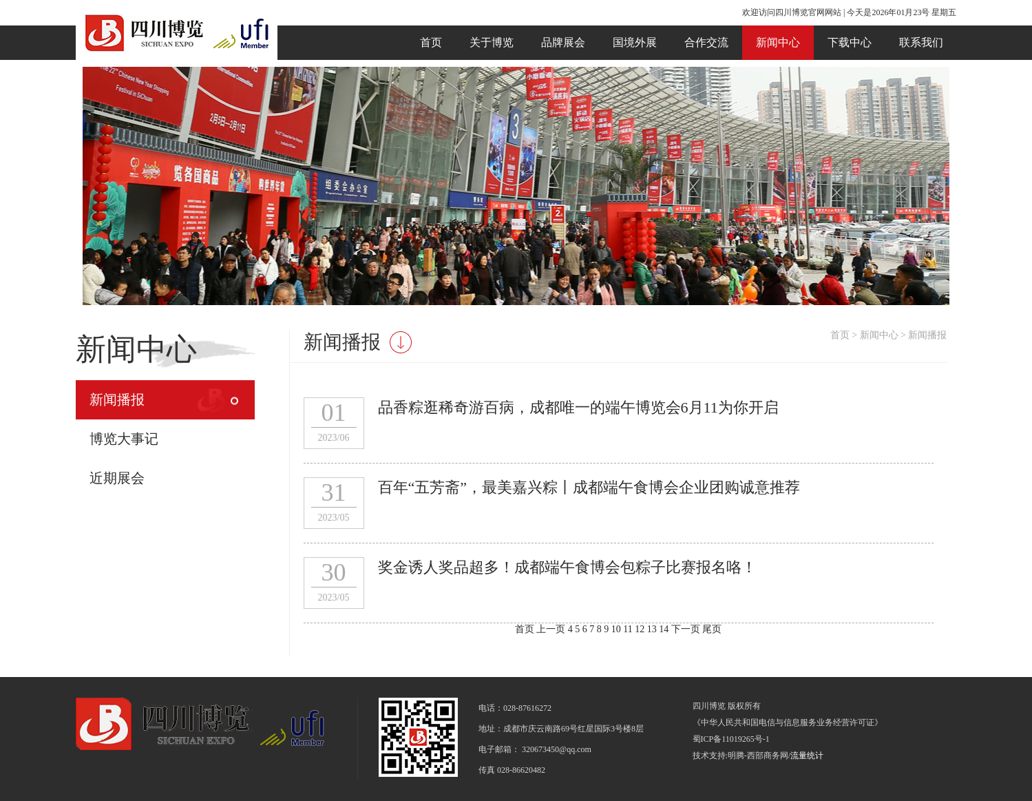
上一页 (550, 629)
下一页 (685, 629)
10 (617, 629)
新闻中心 (778, 42)
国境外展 (635, 42)
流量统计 (806, 755)
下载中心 (850, 42)
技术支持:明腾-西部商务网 (740, 755)
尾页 (712, 629)
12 (641, 629)
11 (629, 629)
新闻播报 (117, 399)
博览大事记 (123, 438)
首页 (431, 42)
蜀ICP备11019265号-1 (731, 739)
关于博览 (492, 42)
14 (665, 629)
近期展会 (117, 478)
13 (653, 629)
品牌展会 (563, 42)
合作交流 (706, 42)
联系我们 (921, 42)
